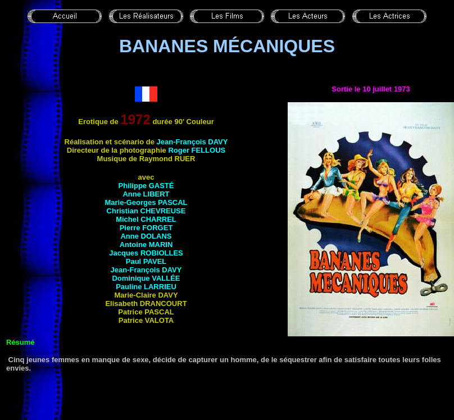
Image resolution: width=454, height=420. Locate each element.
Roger (196, 150)
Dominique (146, 278)
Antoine (146, 244)
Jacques (146, 253)
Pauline (146, 286)
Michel (146, 219)
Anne (145, 194)
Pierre (146, 227)
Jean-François (192, 142)
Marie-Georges (146, 202)
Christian (146, 211)
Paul (146, 261)
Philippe (146, 185)
